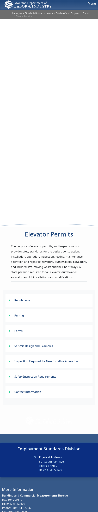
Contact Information (27, 376)
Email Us (11, 501)
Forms (18, 315)
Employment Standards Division (27, 13)
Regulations (22, 284)
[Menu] (92, 5)
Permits (86, 13)
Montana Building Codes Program (63, 13)
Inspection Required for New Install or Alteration (46, 345)
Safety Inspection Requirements (35, 360)
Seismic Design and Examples (33, 330)
